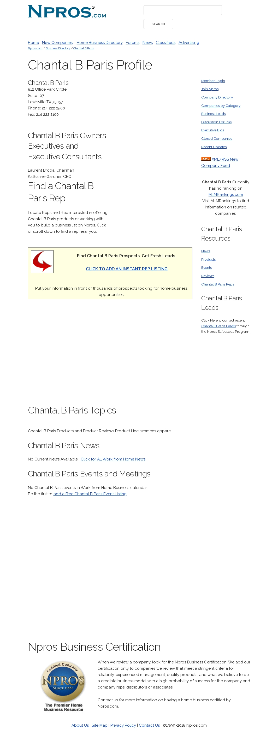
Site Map (100, 725)
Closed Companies (216, 138)
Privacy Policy (123, 725)
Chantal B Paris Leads (218, 326)
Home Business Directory (100, 42)
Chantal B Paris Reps (217, 284)
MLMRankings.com (226, 194)
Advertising (189, 42)
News (148, 42)
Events (206, 267)
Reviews (207, 276)
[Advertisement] (153, 156)
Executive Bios (212, 130)
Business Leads (213, 114)
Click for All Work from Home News (113, 459)
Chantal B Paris (83, 48)
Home (33, 42)
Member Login (213, 81)
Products (208, 259)
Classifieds (165, 42)
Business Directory (58, 48)
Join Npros (209, 89)
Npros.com (35, 48)
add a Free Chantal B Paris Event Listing (90, 494)
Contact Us (149, 725)
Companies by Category (220, 105)
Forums (132, 42)
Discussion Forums (216, 122)
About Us (80, 725)
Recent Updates (214, 147)
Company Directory (217, 97)
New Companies (57, 42)
